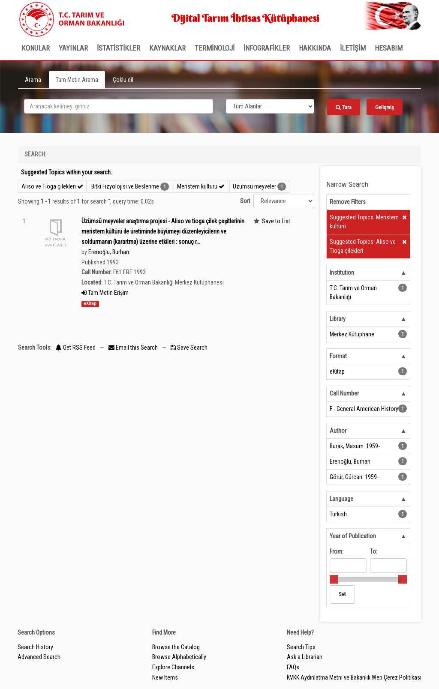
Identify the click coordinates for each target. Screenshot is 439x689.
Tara (344, 107)
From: (336, 551)
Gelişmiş (384, 107)
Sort (245, 201)
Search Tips (301, 647)
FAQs (293, 667)
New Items (165, 677)
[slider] (334, 579)
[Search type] (270, 106)
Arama (33, 79)
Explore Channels (173, 667)
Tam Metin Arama (77, 79)
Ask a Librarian (304, 656)
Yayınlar (73, 48)
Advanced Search (39, 656)
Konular (35, 48)
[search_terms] (118, 106)
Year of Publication (353, 536)
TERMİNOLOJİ (215, 48)
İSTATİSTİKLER (118, 48)
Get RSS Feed (76, 347)
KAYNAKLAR (167, 48)
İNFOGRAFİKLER (267, 48)
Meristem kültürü (201, 186)
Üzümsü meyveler (254, 186)
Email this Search (133, 347)
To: (373, 551)
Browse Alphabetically (179, 656)
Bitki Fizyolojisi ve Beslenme (125, 186)
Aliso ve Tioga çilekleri (52, 186)
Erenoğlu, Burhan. (109, 252)
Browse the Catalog (176, 647)
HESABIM (389, 48)
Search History (35, 647)
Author (338, 430)
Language (341, 498)
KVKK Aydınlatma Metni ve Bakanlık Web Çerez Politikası (354, 677)
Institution (342, 272)
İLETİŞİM (353, 48)
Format (338, 356)
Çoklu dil (123, 79)
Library (338, 318)
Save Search (189, 347)
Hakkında (315, 48)
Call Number (344, 393)
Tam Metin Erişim (105, 292)
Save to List (276, 221)
